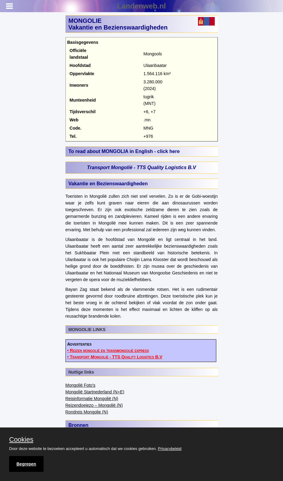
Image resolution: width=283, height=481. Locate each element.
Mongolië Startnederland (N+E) (94, 391)
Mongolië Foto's (80, 385)
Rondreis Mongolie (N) (86, 412)
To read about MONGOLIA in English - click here (124, 151)
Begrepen (26, 464)
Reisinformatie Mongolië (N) (92, 398)
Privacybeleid (170, 448)
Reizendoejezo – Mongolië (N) (94, 405)
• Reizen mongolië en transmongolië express (108, 350)
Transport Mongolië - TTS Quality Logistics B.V (141, 167)
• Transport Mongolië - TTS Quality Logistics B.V (114, 356)
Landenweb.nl (141, 6)
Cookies (21, 440)
